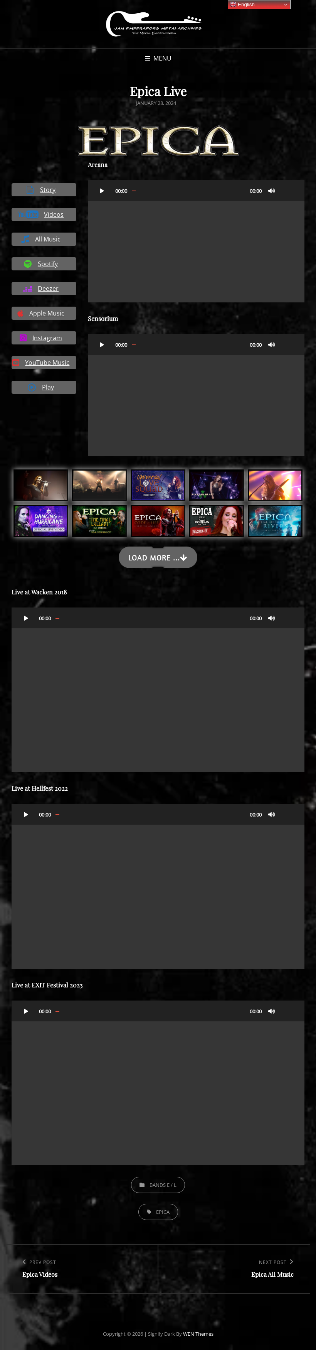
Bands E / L (163, 1184)
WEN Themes (198, 1333)
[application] (196, 241)
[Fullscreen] (287, 190)
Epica (163, 1211)
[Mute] (272, 190)
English (242, 5)
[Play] (102, 190)
